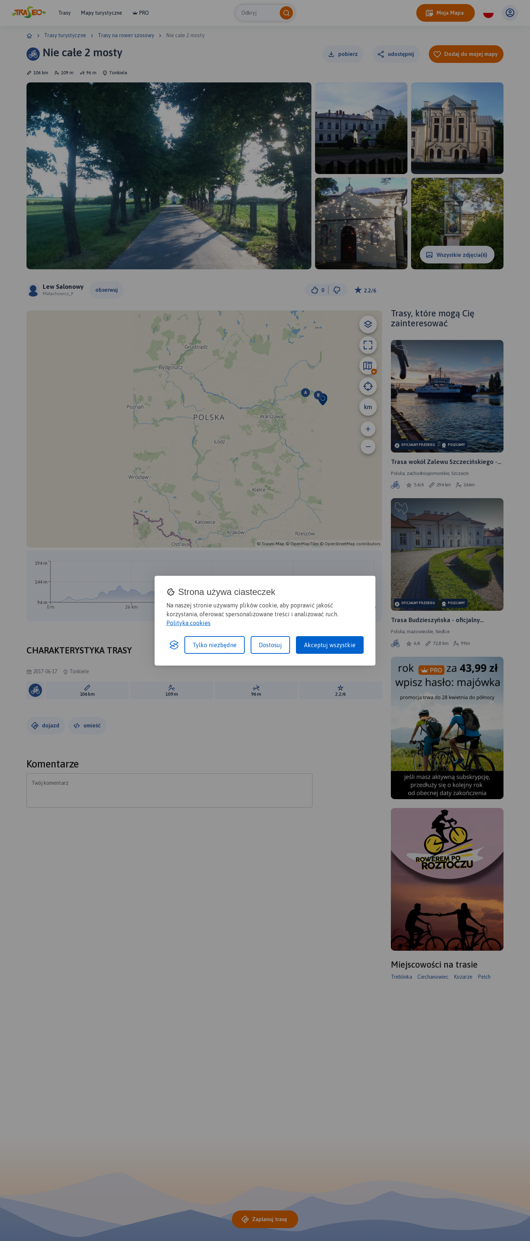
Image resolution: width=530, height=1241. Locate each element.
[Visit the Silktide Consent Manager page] (174, 645)
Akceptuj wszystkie (330, 645)
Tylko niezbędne (214, 645)
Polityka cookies (188, 623)
